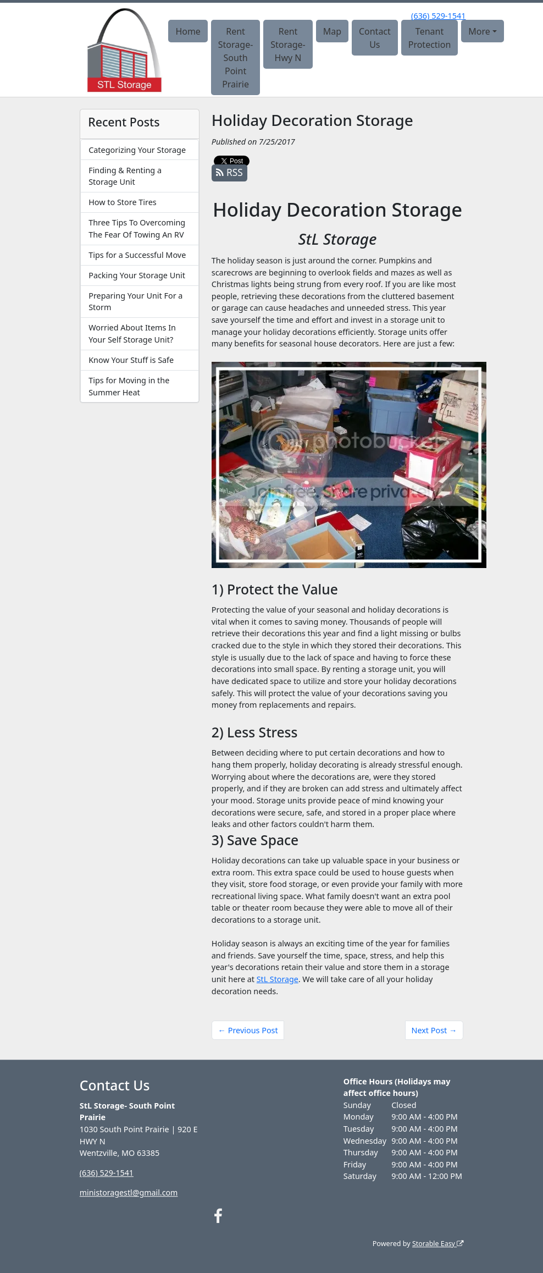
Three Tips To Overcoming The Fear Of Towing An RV (136, 228)
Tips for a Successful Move (137, 255)
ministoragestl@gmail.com (129, 1192)
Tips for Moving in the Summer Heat (128, 386)
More (479, 31)
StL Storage (278, 979)
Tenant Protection (429, 38)
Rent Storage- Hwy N (288, 44)
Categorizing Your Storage (137, 150)
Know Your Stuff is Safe (131, 360)
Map (332, 31)
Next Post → (434, 1030)
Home (188, 31)
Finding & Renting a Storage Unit (125, 176)
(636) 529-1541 (438, 15)
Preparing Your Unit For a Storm (135, 301)
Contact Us (375, 38)
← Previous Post (248, 1030)
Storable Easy (437, 1243)
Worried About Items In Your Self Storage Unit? (132, 333)
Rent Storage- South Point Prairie (235, 57)
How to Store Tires (122, 202)
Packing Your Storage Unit (136, 275)
